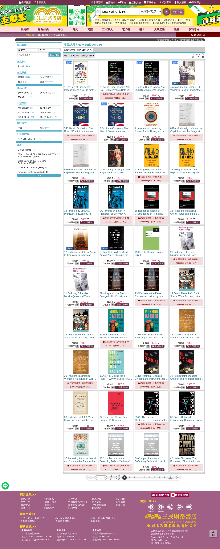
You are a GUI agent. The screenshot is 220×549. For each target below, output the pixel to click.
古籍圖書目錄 (27, 521)
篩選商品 (54, 54)
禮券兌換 (96, 499)
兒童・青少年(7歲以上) (102, 518)
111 (170, 477)
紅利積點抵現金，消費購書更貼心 (46, 34)
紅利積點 (120, 499)
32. (186, 379)
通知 (122, 2)
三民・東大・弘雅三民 (32, 518)
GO (166, 11)
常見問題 (96, 502)
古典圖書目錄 (62, 521)
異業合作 (25, 508)
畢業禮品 (95, 521)
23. (150, 296)
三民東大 (107, 29)
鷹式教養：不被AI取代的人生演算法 (118, 20)
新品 (43, 29)
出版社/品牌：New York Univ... (78, 50)
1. (80, 90)
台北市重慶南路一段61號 (104, 533)
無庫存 (141, 140)
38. (116, 461)
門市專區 (49, 499)
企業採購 (25, 2)
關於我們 (25, 499)
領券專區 (165, 2)
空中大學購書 (99, 505)
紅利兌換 (135, 2)
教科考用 (194, 29)
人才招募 (73, 499)
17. (80, 255)
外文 (75, 29)
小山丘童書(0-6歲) (65, 518)
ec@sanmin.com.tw (41, 539)
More (39, 175)
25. (80, 337)
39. (151, 461)
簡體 (90, 29)
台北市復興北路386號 (31, 533)
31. (151, 379)
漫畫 (176, 29)
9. (80, 172)
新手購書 (120, 502)
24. (186, 296)
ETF (180, 20)
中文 (60, 29)
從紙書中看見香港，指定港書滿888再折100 (190, 40)
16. (185, 214)
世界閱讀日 (120, 23)
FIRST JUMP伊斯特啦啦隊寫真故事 (169, 23)
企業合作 (120, 505)
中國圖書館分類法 (77, 502)
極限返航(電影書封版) (140, 23)
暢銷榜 (25, 29)
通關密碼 (25, 505)
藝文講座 (180, 2)
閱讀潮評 (49, 508)
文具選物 (159, 29)
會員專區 (97, 2)
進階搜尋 (177, 12)
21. (78, 296)
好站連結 (96, 508)
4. (186, 90)
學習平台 (195, 2)
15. (149, 214)
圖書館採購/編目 (76, 505)
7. (150, 131)
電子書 (126, 29)
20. (184, 255)
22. (114, 296)
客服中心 (150, 2)
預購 (68, 63)
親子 (142, 29)
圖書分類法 (50, 502)
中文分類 (25, 502)
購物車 (110, 2)
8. (186, 131)
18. (115, 255)
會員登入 (40, 2)
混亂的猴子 (169, 20)
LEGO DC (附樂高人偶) (149, 20)
